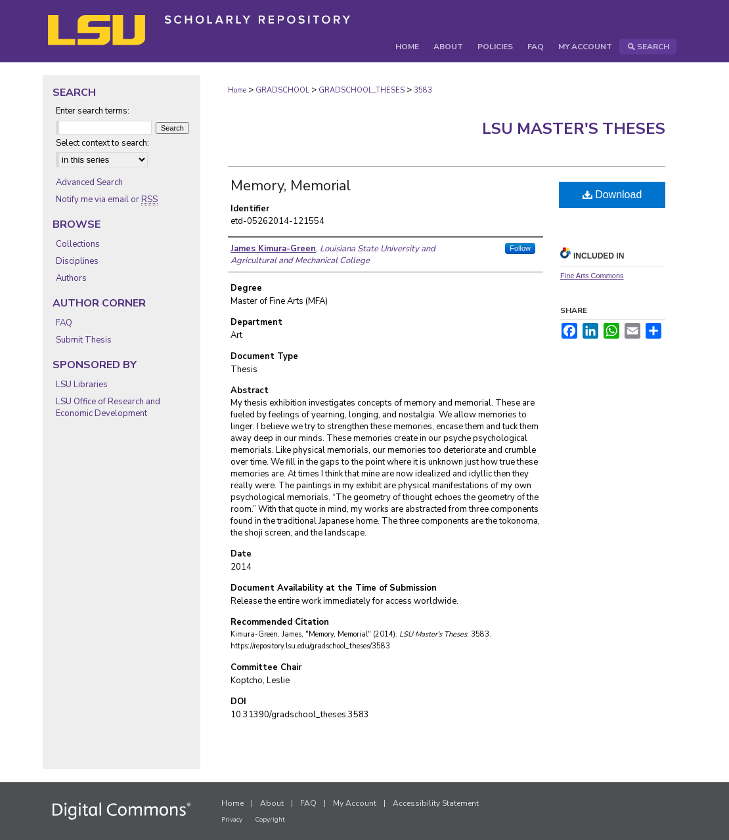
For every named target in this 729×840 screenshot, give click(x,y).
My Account (354, 803)
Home (237, 90)
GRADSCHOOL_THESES (362, 90)
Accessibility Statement (436, 803)
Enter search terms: (92, 111)
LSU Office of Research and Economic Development (108, 407)
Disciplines (77, 261)
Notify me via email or (107, 199)
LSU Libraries (82, 384)
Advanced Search (89, 182)
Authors (71, 278)
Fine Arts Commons (592, 276)
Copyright (270, 819)
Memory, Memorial (291, 186)
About (272, 803)
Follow (520, 248)
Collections (78, 244)
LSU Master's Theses (573, 128)
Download (612, 194)
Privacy (231, 819)
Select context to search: (102, 143)
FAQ (64, 323)
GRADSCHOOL (282, 90)
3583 (423, 90)
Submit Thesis (84, 340)
